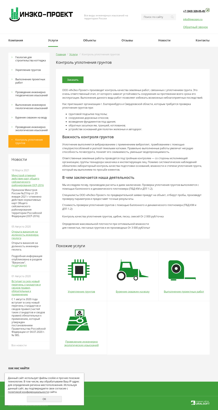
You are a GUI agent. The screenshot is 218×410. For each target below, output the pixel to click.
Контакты (203, 40)
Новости (164, 40)
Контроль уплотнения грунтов (29, 141)
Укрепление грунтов (28, 70)
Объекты (89, 40)
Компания (15, 40)
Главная (61, 54)
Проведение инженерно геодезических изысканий (31, 93)
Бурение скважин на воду (31, 117)
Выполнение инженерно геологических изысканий (31, 106)
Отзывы (127, 40)
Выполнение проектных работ (30, 81)
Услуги (53, 40)
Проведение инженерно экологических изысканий (31, 128)
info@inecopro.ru (192, 19)
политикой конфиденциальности (28, 392)
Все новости (19, 345)
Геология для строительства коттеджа (30, 58)
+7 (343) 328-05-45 (194, 11)
